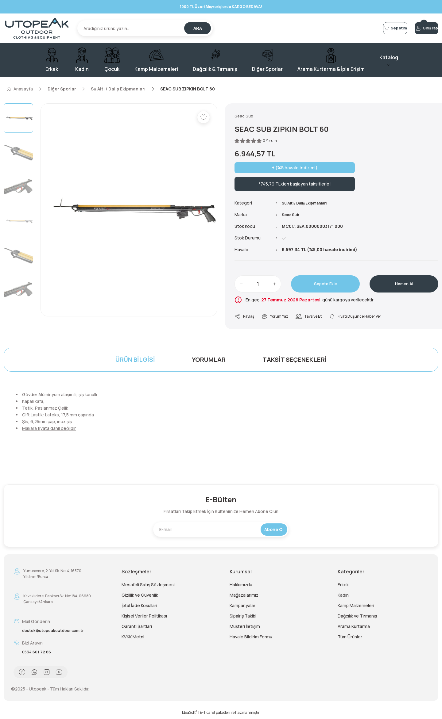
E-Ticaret (207, 714)
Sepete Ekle (325, 285)
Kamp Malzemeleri (356, 607)
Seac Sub (292, 216)
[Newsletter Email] (221, 531)
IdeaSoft (189, 714)
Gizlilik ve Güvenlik (140, 597)
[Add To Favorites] (203, 117)
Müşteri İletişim (245, 628)
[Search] (145, 28)
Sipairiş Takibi (243, 618)
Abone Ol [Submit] (274, 531)
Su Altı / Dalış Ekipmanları (309, 204)
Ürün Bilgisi (135, 361)
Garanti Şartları (137, 628)
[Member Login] (416, 28)
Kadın (343, 597)
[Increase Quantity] (274, 285)
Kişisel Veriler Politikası (144, 618)
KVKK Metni (133, 638)
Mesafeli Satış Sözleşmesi (148, 586)
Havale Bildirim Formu (251, 638)
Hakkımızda (241, 586)
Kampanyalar (242, 607)
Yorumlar (209, 361)
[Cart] (364, 28)
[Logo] (37, 28)
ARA (197, 28)
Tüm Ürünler (350, 638)
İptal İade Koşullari (139, 607)
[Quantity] (258, 285)
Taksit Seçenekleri (294, 361)
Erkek (343, 586)
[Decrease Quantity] (241, 285)
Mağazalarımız (244, 597)
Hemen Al (404, 285)
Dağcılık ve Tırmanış (357, 618)
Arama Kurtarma (354, 628)
